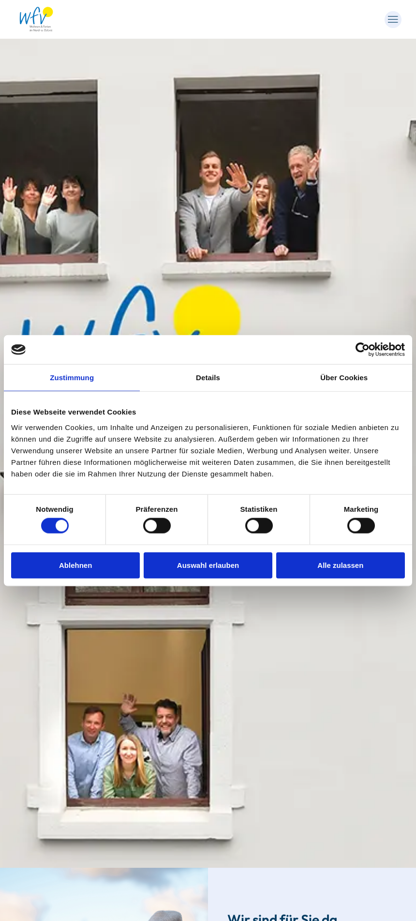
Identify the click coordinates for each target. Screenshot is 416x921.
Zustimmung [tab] (72, 377)
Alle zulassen (340, 565)
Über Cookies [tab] (344, 377)
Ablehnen (75, 565)
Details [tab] (208, 377)
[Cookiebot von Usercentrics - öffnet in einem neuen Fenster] (362, 349)
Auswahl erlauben (208, 565)
